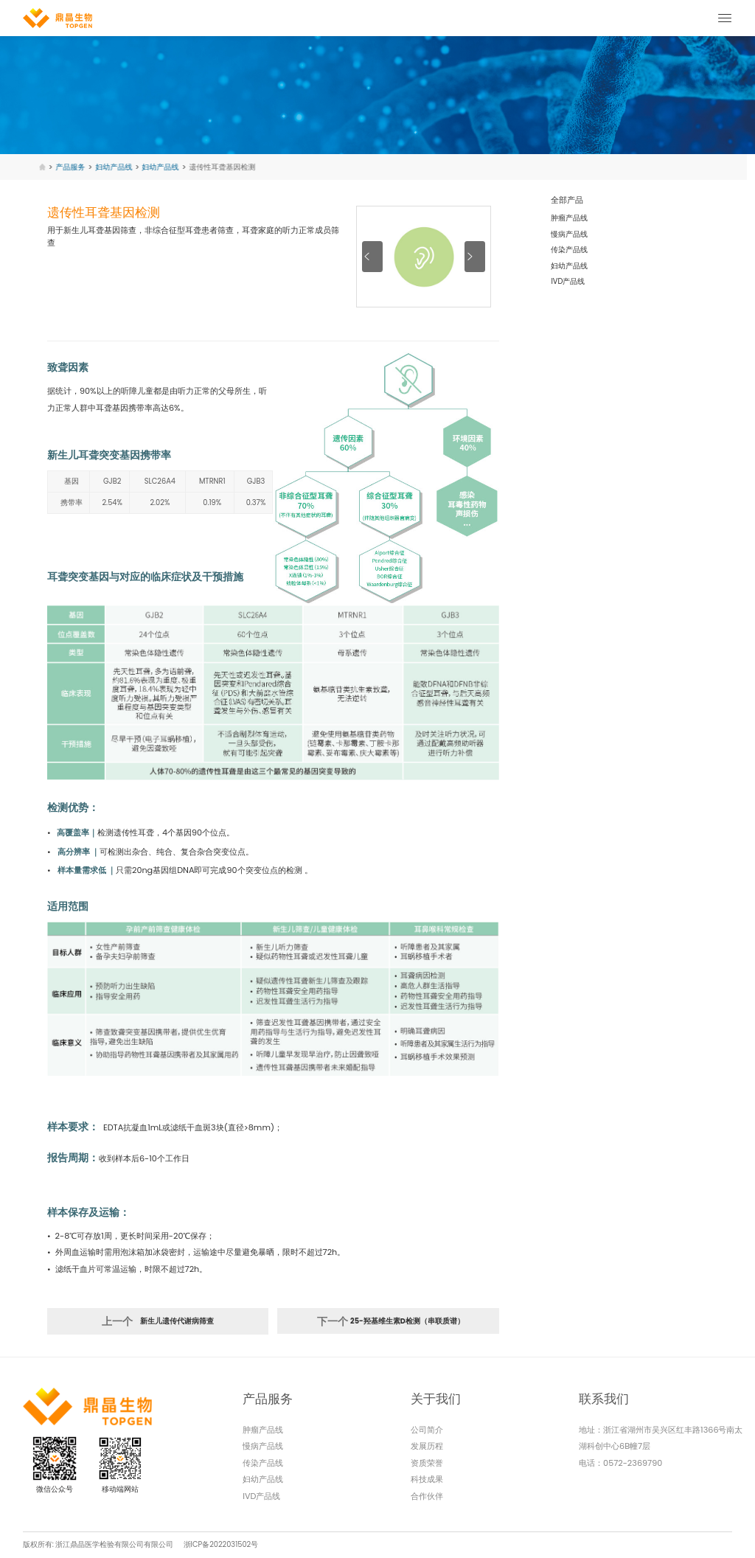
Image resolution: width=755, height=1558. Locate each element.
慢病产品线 (569, 234)
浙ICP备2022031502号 (221, 1544)
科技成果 (427, 1479)
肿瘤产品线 (569, 218)
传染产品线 (569, 249)
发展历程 (427, 1446)
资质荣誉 (427, 1463)
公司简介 (427, 1430)
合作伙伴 (427, 1496)
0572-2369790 (632, 1463)
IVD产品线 (568, 281)
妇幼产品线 (569, 266)
